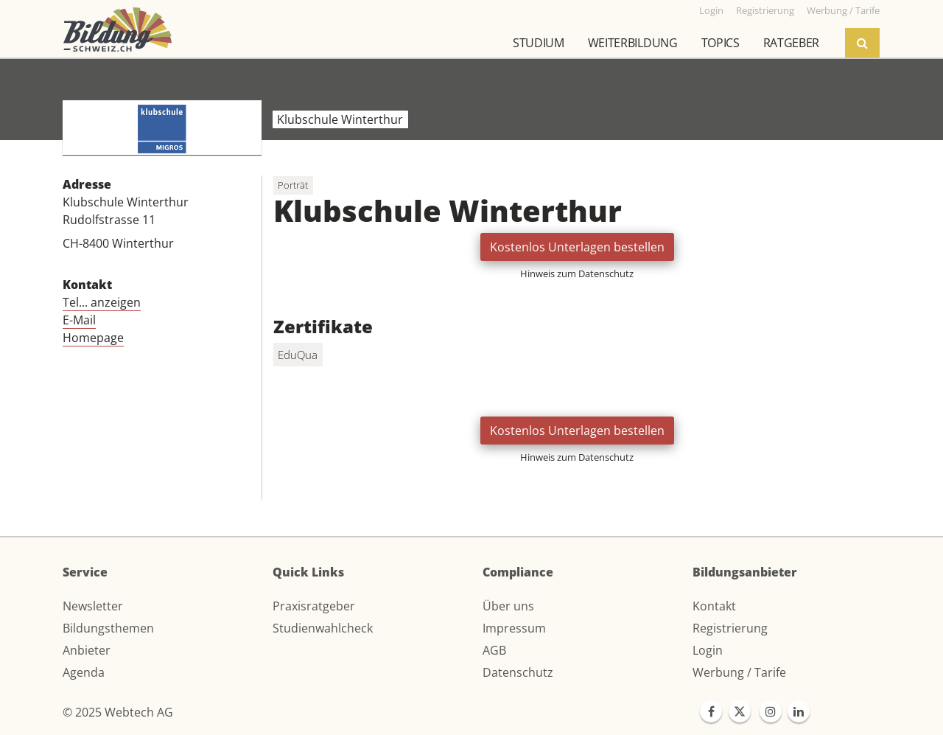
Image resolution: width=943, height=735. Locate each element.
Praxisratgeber (314, 606)
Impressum (514, 628)
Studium (538, 43)
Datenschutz (518, 672)
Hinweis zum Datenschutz (577, 273)
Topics (720, 43)
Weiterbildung (633, 43)
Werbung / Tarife (739, 672)
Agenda (84, 672)
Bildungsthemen (108, 628)
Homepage (93, 338)
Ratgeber (791, 43)
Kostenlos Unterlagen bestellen (577, 247)
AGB (494, 650)
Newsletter (93, 606)
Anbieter (87, 650)
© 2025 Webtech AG (118, 712)
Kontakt (714, 606)
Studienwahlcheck (323, 628)
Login (708, 650)
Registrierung (730, 628)
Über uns (508, 606)
